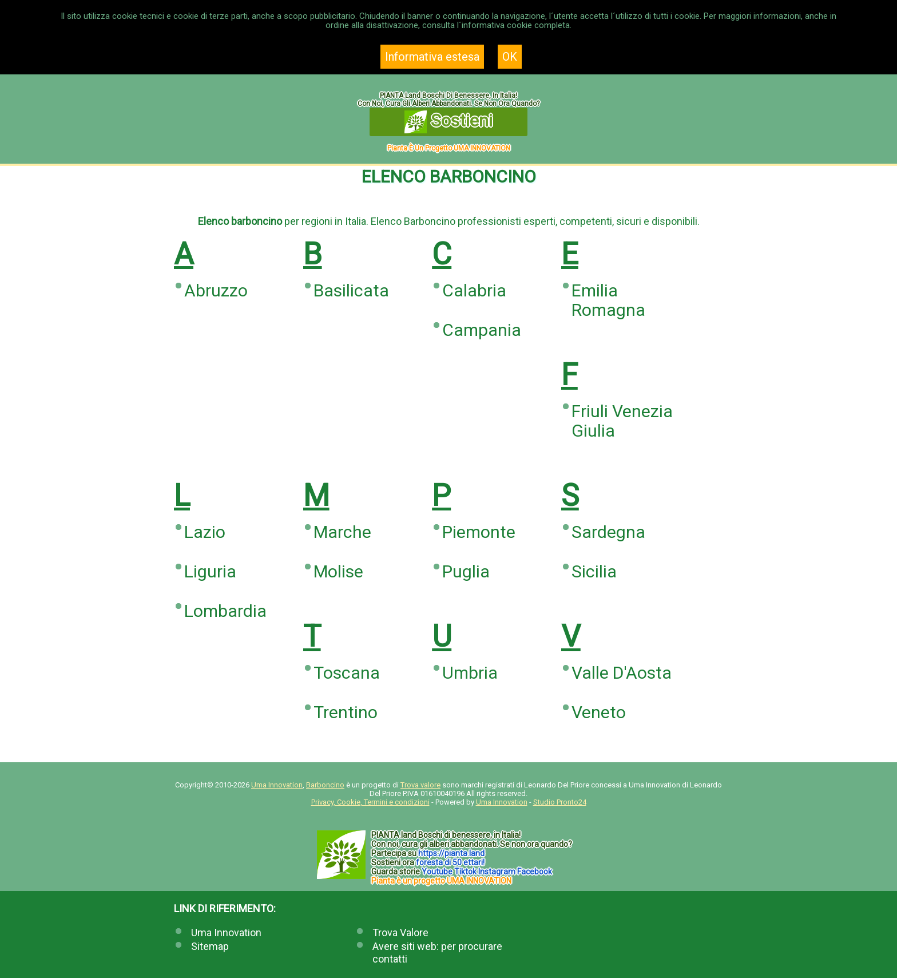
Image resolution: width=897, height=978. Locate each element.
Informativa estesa (432, 57)
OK (509, 57)
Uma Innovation (277, 785)
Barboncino (325, 785)
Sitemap (210, 946)
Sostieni (448, 121)
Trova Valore (400, 932)
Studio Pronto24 (559, 802)
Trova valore (420, 785)
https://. (451, 853)
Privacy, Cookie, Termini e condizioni (370, 802)
